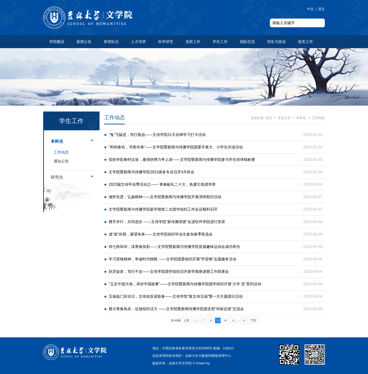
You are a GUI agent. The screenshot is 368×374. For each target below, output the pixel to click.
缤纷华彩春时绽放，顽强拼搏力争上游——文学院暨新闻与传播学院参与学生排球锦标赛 (182, 160)
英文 (321, 9)
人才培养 (138, 42)
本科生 (57, 141)
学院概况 (56, 42)
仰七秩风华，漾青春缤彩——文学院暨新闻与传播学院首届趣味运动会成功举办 (174, 247)
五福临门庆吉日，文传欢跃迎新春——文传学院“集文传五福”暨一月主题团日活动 (176, 296)
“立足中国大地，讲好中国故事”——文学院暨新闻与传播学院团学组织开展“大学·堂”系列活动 (185, 284)
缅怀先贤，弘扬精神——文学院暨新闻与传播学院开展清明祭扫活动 (165, 197)
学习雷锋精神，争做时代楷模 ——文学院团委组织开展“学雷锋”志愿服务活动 (172, 259)
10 (225, 320)
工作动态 (61, 152)
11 (233, 320)
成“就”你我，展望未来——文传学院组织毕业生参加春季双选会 (161, 234)
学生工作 (220, 42)
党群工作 (192, 42)
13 (243, 320)
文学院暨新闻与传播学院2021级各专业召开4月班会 (151, 172)
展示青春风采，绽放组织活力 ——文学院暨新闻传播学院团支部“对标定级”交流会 (176, 309)
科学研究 (165, 42)
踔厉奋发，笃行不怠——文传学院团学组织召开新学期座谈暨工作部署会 (169, 272)
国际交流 (247, 42)
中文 (310, 9)
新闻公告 (84, 42)
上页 (186, 320)
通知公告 (61, 161)
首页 (268, 118)
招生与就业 (276, 42)
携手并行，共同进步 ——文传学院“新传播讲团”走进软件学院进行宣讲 (167, 222)
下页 (253, 320)
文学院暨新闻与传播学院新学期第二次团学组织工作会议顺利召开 (163, 209)
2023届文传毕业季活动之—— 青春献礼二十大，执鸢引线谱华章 (162, 184)
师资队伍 (111, 42)
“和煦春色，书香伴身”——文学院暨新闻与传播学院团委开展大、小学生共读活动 (176, 147)
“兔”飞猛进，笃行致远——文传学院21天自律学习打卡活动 (157, 135)
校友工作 (305, 42)
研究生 (57, 177)
